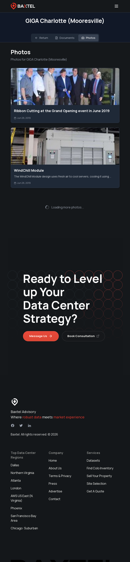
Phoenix (16, 490)
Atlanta (16, 463)
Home (53, 443)
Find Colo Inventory (100, 450)
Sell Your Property (99, 458)
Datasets (93, 443)
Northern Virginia (22, 455)
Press (53, 466)
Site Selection (96, 466)
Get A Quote (95, 473)
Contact (54, 481)
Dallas (15, 447)
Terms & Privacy (60, 458)
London (16, 470)
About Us (55, 450)
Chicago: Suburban (24, 510)
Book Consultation (83, 318)
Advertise (55, 473)
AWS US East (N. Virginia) (22, 480)
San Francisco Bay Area (23, 500)
